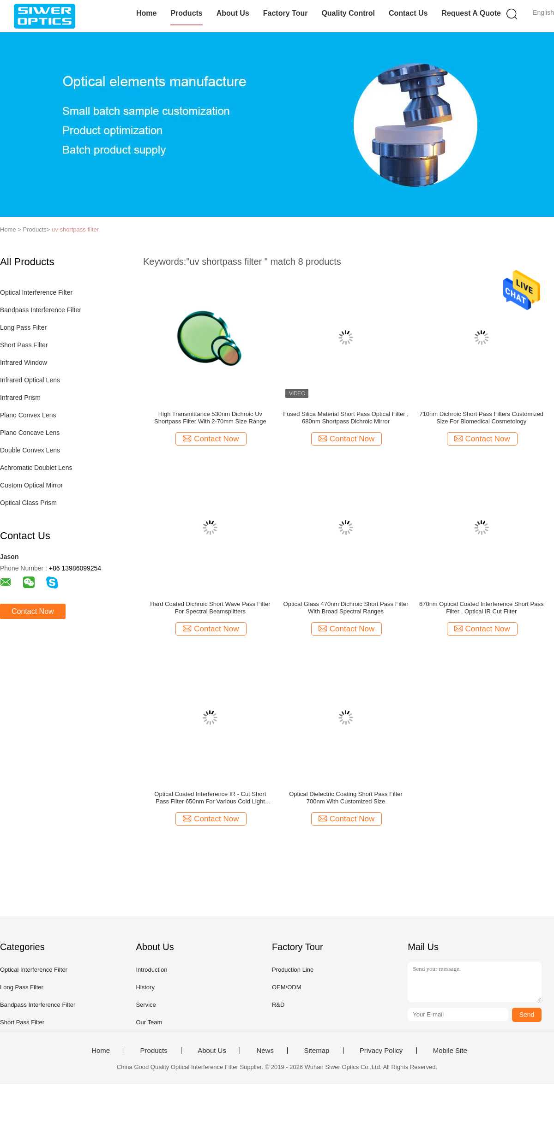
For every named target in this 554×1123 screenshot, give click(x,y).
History (145, 987)
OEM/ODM (286, 987)
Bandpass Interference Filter (40, 310)
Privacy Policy (381, 1050)
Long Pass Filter (23, 327)
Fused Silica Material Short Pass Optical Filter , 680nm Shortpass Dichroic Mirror (346, 417)
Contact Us (408, 13)
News (265, 1050)
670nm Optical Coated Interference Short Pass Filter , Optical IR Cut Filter (481, 607)
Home (146, 13)
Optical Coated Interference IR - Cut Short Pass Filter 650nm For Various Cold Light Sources (210, 797)
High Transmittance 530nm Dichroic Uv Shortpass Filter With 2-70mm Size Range (210, 417)
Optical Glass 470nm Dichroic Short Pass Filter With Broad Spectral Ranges (346, 607)
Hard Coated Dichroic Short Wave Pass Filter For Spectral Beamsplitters (210, 607)
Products (186, 13)
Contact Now (33, 611)
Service (146, 1004)
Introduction (151, 969)
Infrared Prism (20, 397)
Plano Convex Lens (28, 415)
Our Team (149, 1022)
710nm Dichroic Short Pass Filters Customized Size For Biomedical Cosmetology (481, 417)
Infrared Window (23, 362)
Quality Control (348, 13)
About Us (233, 13)
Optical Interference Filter (36, 292)
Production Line (292, 969)
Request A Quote (471, 13)
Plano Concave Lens (30, 432)
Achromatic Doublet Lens (36, 467)
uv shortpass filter (75, 229)
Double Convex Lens (30, 450)
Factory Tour (285, 13)
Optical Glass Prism (28, 502)
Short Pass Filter (24, 345)
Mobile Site (450, 1050)
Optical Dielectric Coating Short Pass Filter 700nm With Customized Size (346, 797)
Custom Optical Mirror (31, 485)
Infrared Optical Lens (30, 380)
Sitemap (316, 1050)
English (543, 12)
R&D (278, 1004)
